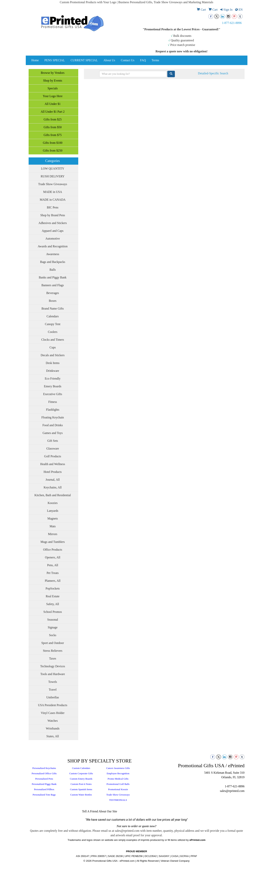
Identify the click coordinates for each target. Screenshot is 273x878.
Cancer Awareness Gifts (118, 768)
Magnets (52, 518)
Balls (52, 269)
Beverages (52, 293)
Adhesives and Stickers (52, 223)
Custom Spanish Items (81, 789)
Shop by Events (52, 80)
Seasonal (52, 619)
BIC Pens (52, 207)
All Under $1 (53, 103)
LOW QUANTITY (52, 168)
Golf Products (52, 456)
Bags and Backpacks (52, 261)
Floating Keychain (52, 417)
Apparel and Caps (52, 230)
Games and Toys (53, 433)
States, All (52, 736)
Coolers (52, 331)
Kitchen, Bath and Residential (52, 495)
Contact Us (128, 60)
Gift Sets (52, 440)
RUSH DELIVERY (53, 176)
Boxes (52, 300)
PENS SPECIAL (55, 60)
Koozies (53, 503)
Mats (53, 526)
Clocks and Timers (52, 339)
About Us (109, 60)
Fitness (52, 401)
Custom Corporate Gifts (81, 773)
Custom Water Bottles (81, 794)
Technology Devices (52, 666)
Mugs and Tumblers (53, 541)
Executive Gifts (52, 394)
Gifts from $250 (52, 150)
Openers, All (52, 557)
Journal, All (52, 479)
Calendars (53, 316)
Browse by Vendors (52, 72)
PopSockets (52, 588)
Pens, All (52, 565)
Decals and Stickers (53, 355)
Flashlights (52, 409)
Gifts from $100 (52, 142)
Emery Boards (52, 386)
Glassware (52, 448)
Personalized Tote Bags (44, 794)
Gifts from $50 (53, 127)
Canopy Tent (52, 324)
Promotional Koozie (118, 789)
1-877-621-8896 (232, 22)
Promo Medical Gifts (118, 778)
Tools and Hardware (52, 674)
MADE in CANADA (53, 199)
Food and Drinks (52, 425)
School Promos (52, 611)
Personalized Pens (44, 778)
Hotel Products (53, 471)
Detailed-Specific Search (213, 73)
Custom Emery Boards (81, 778)
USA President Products (52, 705)
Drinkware (52, 370)
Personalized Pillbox (44, 789)
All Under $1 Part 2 (53, 111)
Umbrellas (52, 697)
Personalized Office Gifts (44, 773)
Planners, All (52, 580)
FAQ (143, 60)
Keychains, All (53, 487)
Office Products (52, 549)
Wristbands (52, 728)
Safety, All (52, 604)
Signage (53, 627)
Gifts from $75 (53, 135)
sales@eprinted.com (232, 790)
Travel (52, 689)
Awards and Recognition (53, 246)
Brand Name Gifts (52, 308)
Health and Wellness (52, 464)
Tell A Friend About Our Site (99, 811)
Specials (53, 88)
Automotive (52, 238)
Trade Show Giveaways (52, 184)
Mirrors (52, 534)
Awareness (52, 254)
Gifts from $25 (53, 119)
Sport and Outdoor (52, 643)
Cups (52, 347)
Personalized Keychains (44, 768)
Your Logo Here (53, 96)
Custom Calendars (81, 768)
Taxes (52, 658)
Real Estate (52, 596)
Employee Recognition (118, 773)
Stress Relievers (52, 650)
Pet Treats (53, 573)
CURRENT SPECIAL (84, 60)
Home (35, 60)
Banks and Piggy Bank (52, 277)
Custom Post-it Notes (81, 784)
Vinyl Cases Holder (52, 713)
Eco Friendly (52, 378)
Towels (52, 681)
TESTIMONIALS (118, 800)
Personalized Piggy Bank (44, 784)
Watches (53, 720)
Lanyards (52, 510)
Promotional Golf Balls (117, 784)
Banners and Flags (52, 285)
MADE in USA (52, 191)
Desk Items (52, 363)
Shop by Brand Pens (52, 215)
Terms (155, 60)
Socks (52, 635)
